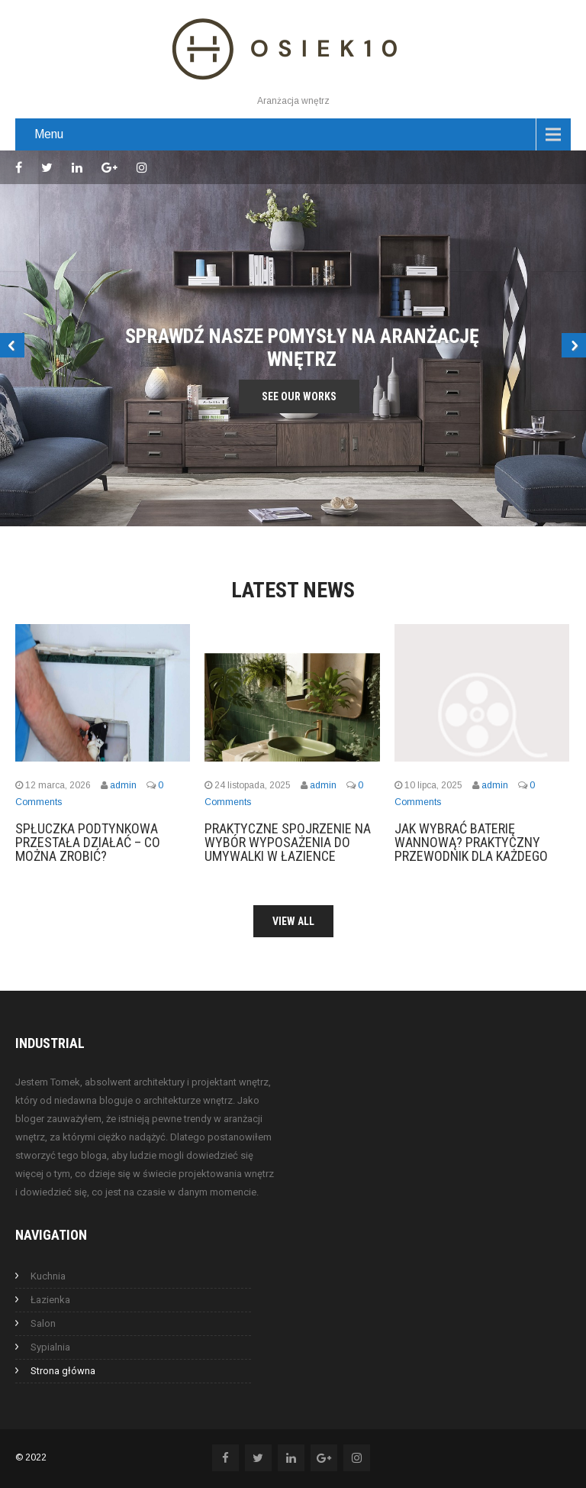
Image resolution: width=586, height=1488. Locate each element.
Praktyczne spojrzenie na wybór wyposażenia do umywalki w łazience (287, 842)
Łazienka (50, 1299)
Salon (43, 1323)
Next (574, 345)
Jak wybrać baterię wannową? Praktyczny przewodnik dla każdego (471, 842)
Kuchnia (48, 1276)
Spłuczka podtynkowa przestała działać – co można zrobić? (87, 842)
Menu (48, 134)
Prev (12, 345)
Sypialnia (50, 1347)
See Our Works (299, 396)
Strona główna (63, 1370)
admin (123, 785)
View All (293, 921)
